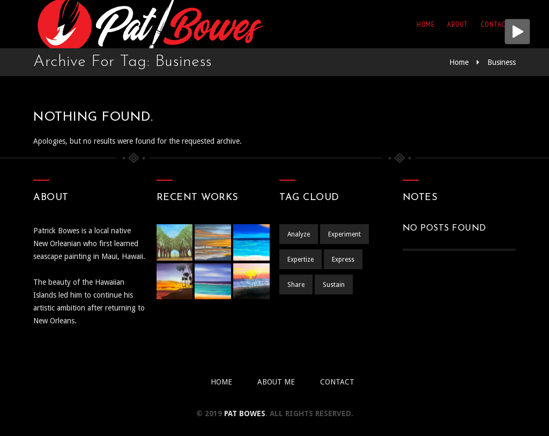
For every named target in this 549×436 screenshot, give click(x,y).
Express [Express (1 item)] (343, 259)
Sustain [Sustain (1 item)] (334, 285)
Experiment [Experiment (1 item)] (344, 234)
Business (501, 62)
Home (425, 24)
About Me (276, 382)
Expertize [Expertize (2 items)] (300, 259)
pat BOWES (244, 413)
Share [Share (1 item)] (296, 285)
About (457, 24)
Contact (495, 24)
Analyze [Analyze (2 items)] (298, 234)
